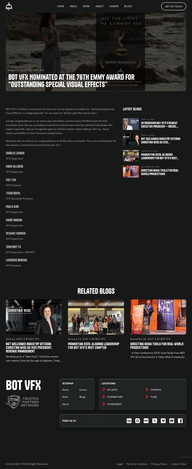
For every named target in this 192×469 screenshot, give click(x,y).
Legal (120, 464)
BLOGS (128, 6)
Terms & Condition (137, 464)
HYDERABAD (114, 404)
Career (83, 389)
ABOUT (100, 6)
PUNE (153, 396)
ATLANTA (112, 389)
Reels (65, 389)
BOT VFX (23, 385)
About (65, 404)
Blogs (82, 396)
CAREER (113, 6)
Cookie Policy (178, 464)
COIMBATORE (115, 396)
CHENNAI (155, 389)
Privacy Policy (159, 464)
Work (65, 396)
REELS (73, 6)
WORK (86, 6)
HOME (60, 6)
